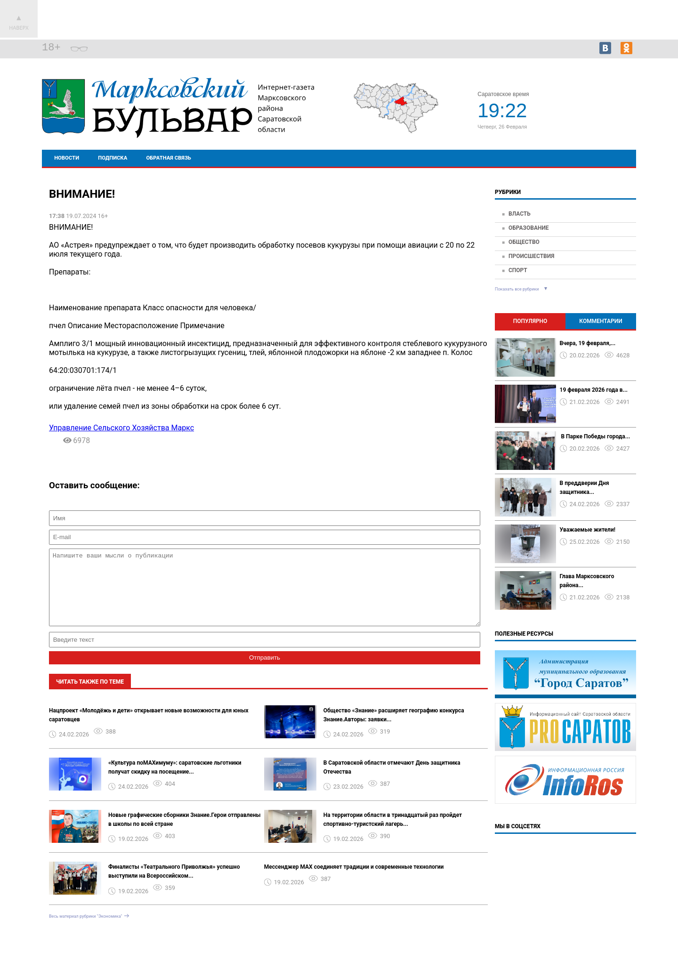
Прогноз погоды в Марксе (601, 106)
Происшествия (531, 256)
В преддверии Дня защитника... (584, 487)
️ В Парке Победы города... (595, 436)
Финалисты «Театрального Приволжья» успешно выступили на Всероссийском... (174, 885)
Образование (528, 228)
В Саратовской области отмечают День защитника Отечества (391, 781)
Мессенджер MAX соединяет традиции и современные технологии (354, 881)
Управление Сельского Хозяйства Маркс (121, 427)
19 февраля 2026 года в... (594, 390)
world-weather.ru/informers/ (602, 115)
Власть (519, 213)
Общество (524, 242)
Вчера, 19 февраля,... (588, 343)
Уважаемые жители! (587, 529)
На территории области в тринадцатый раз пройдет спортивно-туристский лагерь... (392, 833)
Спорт (517, 270)
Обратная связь (168, 158)
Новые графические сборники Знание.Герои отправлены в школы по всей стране (184, 833)
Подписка (112, 158)
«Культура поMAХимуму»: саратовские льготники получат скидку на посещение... (175, 781)
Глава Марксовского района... (587, 581)
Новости (66, 158)
